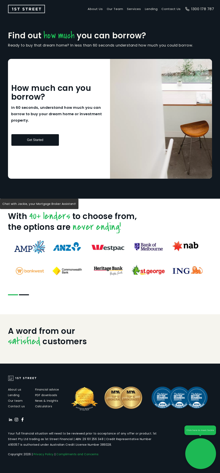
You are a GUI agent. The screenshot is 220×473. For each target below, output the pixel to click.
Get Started (35, 140)
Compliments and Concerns (77, 454)
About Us (95, 9)
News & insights (46, 401)
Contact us (16, 406)
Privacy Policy (44, 454)
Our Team (115, 9)
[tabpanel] (110, 258)
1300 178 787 (199, 8)
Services (134, 9)
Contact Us (171, 9)
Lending (151, 9)
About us (14, 390)
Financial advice (47, 390)
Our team (15, 401)
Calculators (43, 406)
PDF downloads (46, 395)
